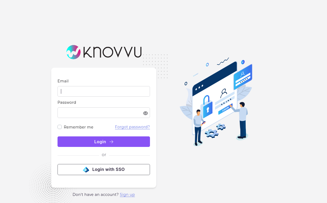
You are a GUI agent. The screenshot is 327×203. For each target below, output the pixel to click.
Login (103, 141)
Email (63, 81)
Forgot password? (132, 127)
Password (67, 102)
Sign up (127, 194)
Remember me (79, 127)
